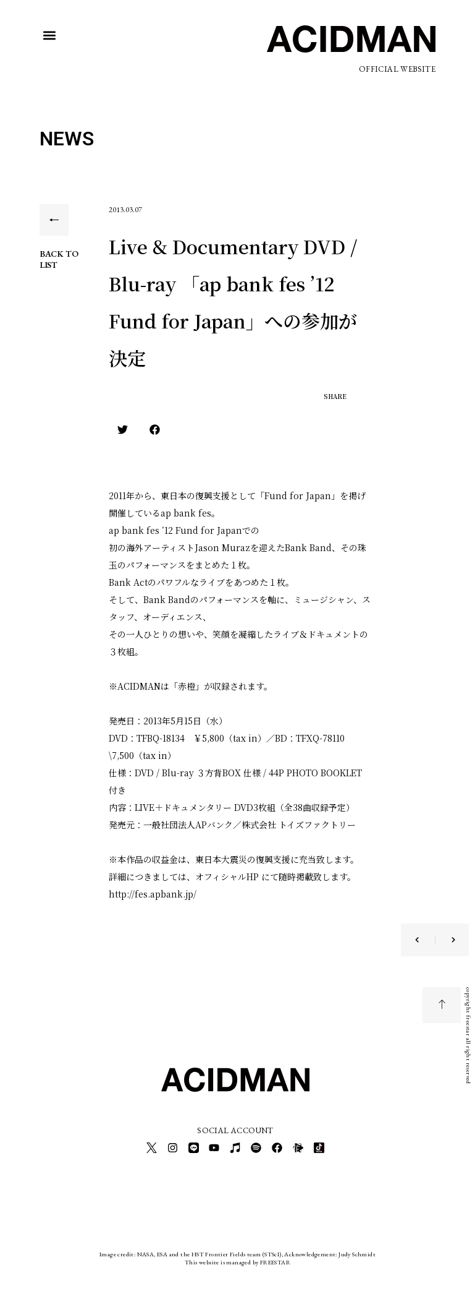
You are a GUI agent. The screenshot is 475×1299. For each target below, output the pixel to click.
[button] (50, 35)
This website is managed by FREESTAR (237, 1258)
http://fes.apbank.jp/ (152, 894)
